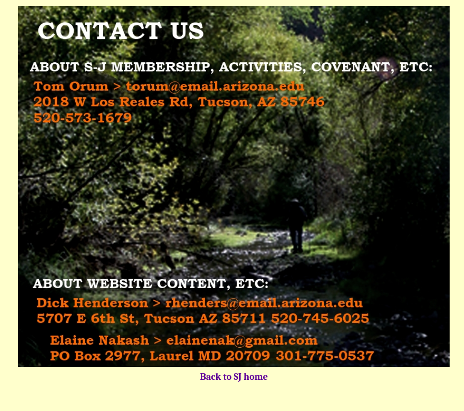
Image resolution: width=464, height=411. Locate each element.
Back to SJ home (234, 376)
